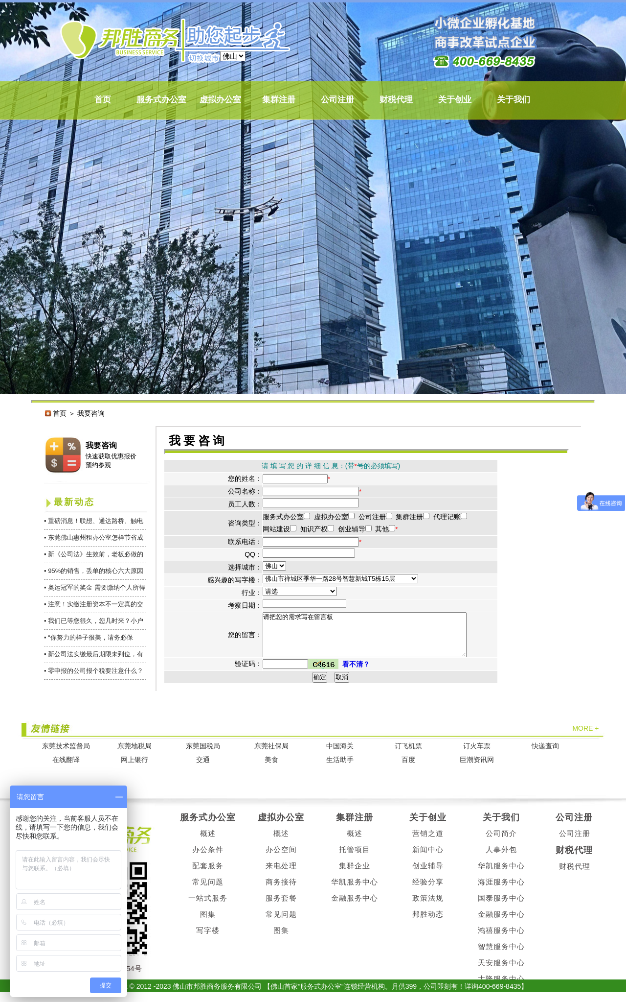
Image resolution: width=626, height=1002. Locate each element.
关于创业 (454, 99)
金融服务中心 (354, 907)
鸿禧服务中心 (501, 939)
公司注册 (337, 99)
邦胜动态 (428, 923)
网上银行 (134, 768)
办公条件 (208, 858)
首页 (102, 99)
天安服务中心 (501, 971)
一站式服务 (207, 907)
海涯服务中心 (501, 890)
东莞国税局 (203, 755)
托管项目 (354, 858)
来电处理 (281, 874)
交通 (203, 768)
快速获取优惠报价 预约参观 (111, 461)
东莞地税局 (134, 755)
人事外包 (501, 858)
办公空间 (281, 858)
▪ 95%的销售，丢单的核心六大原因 (93, 570)
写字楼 (208, 939)
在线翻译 (66, 768)
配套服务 (208, 874)
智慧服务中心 (501, 955)
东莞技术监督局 (66, 755)
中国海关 (340, 755)
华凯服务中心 (354, 890)
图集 (208, 923)
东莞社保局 (271, 755)
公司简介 (501, 842)
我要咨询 (101, 445)
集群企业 (354, 874)
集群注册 (278, 99)
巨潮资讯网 (477, 768)
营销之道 (428, 842)
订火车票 (477, 755)
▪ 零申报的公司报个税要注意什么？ (93, 670)
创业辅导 (428, 874)
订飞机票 (408, 755)
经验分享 (428, 890)
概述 (208, 842)
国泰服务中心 (501, 907)
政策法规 (428, 907)
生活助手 (340, 768)
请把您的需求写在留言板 (377, 639)
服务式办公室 (161, 99)
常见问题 (208, 890)
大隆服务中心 (501, 987)
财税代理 (396, 99)
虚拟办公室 (220, 99)
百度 (408, 768)
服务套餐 (281, 907)
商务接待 (281, 890)
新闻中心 (428, 858)
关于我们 (513, 99)
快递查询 (545, 755)
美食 (271, 768)
